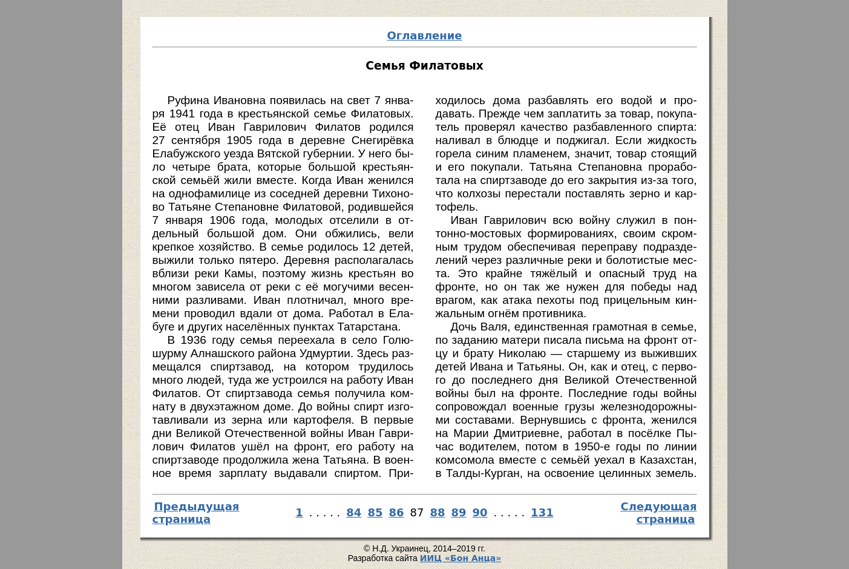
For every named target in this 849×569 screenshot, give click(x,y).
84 (353, 512)
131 (542, 512)
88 (437, 512)
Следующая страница (659, 512)
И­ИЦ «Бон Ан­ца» (461, 558)
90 (480, 512)
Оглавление (424, 35)
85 (374, 512)
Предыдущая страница (196, 512)
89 (458, 512)
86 (396, 512)
